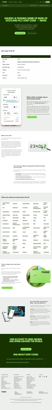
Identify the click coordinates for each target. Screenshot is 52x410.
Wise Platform (16, 383)
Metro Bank (25, 236)
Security (2, 377)
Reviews (2, 385)
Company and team (4, 376)
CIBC (14, 227)
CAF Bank (15, 203)
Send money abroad (32, 33)
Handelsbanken (26, 215)
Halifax (24, 211)
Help (41, 2)
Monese (24, 240)
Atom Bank (5, 220)
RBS (34, 223)
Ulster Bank (46, 223)
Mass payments (16, 386)
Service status (3, 381)
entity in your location (37, 402)
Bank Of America (6, 227)
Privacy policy (29, 391)
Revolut (35, 231)
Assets (15, 382)
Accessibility (3, 386)
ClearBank (15, 236)
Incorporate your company (31, 385)
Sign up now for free (32, 117)
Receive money (16, 381)
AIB (3, 207)
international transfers (40, 103)
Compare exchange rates (31, 384)
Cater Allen (15, 215)
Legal (15, 391)
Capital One (15, 207)
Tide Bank (46, 215)
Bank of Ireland (6, 236)
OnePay (35, 215)
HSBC (24, 217)
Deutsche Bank (26, 203)
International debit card (18, 378)
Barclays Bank (6, 243)
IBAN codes (29, 382)
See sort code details (20, 33)
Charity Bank (15, 217)
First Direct (25, 207)
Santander (35, 240)
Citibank (14, 231)
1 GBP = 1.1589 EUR (11, 92)
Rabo (34, 220)
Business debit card (17, 385)
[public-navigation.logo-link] (3, 392)
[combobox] (16, 97)
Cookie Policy (41, 391)
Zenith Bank (46, 252)
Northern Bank (36, 211)
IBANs (31, 321)
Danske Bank (16, 252)
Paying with (5, 110)
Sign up (47, 2)
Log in (44, 2)
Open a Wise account (26, 349)
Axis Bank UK (6, 223)
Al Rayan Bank (6, 211)
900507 (23, 400)
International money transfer (19, 376)
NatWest (25, 252)
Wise (45, 243)
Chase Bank (15, 220)
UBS (45, 220)
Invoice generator (30, 386)
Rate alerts (28, 383)
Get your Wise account (7, 287)
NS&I (24, 247)
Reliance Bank (36, 227)
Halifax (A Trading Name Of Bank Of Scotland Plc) (28, 61)
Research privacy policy (31, 377)
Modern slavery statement (43, 392)
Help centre (3, 384)
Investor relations (4, 382)
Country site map (30, 392)
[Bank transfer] (16, 113)
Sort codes (32, 309)
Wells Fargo (46, 240)
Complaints (16, 392)
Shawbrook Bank (37, 243)
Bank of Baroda (6, 231)
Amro (4, 217)
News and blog (29, 376)
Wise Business (16, 384)
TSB (44, 217)
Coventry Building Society (15, 247)
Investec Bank (26, 223)
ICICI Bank (25, 220)
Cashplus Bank (16, 211)
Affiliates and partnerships (5, 383)
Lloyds (24, 231)
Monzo (24, 243)
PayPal (34, 217)
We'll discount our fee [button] (14, 101)
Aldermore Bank (6, 215)
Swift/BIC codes (29, 381)
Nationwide (36, 203)
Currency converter (30, 378)
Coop (14, 243)
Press (2, 378)
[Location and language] (37, 2)
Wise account (16, 377)
